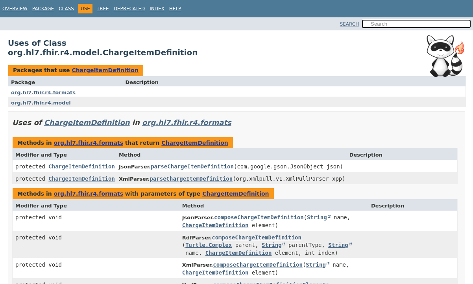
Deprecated (129, 8)
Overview (15, 8)
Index (157, 8)
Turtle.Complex (208, 245)
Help (175, 8)
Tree (103, 8)
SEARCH (349, 24)
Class (66, 8)
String (317, 217)
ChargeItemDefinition (105, 70)
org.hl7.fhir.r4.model (41, 103)
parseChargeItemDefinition (192, 166)
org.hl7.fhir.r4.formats (43, 92)
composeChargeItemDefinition (259, 217)
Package (43, 8)
